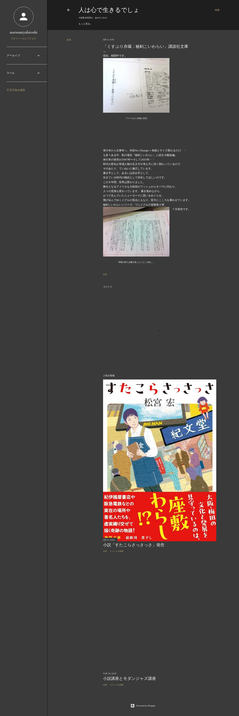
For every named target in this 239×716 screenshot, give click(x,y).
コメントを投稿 (116, 551)
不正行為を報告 (16, 90)
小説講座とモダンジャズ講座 (129, 678)
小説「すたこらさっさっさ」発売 (133, 544)
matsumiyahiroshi (23, 32)
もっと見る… (85, 23)
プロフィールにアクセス (23, 38)
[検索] (217, 10)
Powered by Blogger (143, 706)
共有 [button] (69, 39)
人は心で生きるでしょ (109, 10)
